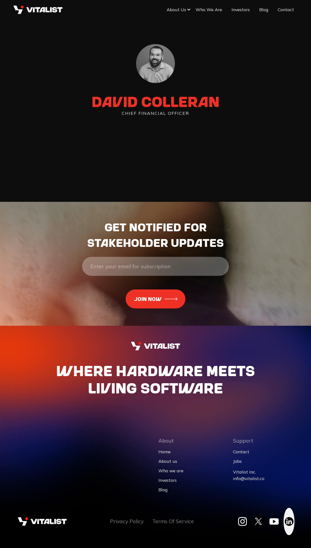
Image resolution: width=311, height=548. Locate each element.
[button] (176, 9)
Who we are (209, 9)
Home (164, 452)
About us (167, 461)
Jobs (237, 461)
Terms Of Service (173, 521)
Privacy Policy (127, 521)
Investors (241, 9)
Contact (286, 9)
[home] (38, 10)
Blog (263, 9)
